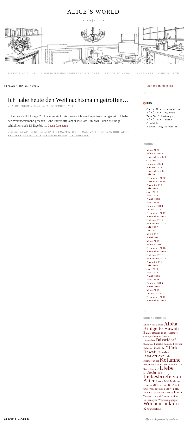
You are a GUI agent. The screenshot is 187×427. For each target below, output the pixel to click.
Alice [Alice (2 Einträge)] (146, 325)
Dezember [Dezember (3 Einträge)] (149, 340)
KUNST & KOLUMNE (22, 73)
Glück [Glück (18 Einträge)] (171, 347)
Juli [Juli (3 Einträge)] (167, 356)
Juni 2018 (152, 191)
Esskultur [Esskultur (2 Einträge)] (148, 344)
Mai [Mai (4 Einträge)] (166, 381)
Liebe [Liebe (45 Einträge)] (167, 368)
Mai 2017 (152, 233)
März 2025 (153, 149)
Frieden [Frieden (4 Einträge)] (148, 348)
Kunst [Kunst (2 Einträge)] (146, 369)
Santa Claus (32, 135)
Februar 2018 (154, 205)
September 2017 (156, 223)
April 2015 (153, 286)
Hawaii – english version (162, 126)
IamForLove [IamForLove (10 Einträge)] (154, 356)
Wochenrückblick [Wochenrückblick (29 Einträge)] (161, 406)
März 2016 (153, 279)
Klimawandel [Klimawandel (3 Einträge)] (151, 360)
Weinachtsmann (55, 135)
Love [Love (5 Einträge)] (159, 381)
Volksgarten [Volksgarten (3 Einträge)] (150, 400)
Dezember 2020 (156, 177)
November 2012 (156, 300)
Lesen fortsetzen (60, 125)
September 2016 (156, 258)
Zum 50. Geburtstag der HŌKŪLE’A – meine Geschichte (161, 120)
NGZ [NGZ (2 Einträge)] (145, 393)
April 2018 (153, 198)
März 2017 (153, 240)
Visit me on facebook (159, 85)
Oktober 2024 (154, 160)
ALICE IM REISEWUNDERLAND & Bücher (70, 73)
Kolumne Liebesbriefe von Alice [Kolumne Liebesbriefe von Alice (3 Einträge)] (162, 364)
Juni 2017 (152, 230)
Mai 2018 (152, 195)
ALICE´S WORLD (93, 11)
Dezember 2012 (156, 296)
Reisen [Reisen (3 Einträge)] (161, 392)
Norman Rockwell (114, 132)
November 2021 (156, 170)
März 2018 (153, 202)
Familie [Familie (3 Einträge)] (158, 344)
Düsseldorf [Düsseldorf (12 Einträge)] (166, 340)
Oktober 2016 (154, 254)
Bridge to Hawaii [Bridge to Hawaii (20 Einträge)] (161, 328)
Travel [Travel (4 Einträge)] (147, 396)
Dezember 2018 (156, 181)
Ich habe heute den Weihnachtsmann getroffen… (68, 99)
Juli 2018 (152, 188)
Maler (94, 132)
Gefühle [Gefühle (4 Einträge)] (159, 348)
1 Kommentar (79, 135)
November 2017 (156, 216)
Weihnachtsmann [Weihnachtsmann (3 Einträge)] (168, 400)
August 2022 (154, 167)
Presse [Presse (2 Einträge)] (152, 393)
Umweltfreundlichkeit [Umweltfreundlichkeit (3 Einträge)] (166, 396)
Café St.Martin (59, 132)
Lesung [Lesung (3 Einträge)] (154, 369)
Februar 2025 (154, 153)
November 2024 (156, 156)
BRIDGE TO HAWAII (118, 73)
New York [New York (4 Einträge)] (172, 388)
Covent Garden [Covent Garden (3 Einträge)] (161, 336)
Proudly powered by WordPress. (164, 419)
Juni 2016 (152, 268)
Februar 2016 (154, 282)
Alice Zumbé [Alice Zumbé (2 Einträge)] (156, 325)
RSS (149, 103)
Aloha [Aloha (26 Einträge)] (171, 324)
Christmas (80, 132)
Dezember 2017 (156, 212)
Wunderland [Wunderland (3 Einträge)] (154, 409)
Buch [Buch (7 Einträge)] (147, 332)
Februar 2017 (154, 244)
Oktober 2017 (154, 219)
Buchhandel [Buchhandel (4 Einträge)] (160, 332)
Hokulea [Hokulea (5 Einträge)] (163, 352)
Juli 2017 (152, 226)
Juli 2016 (152, 265)
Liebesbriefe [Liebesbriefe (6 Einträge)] (152, 372)
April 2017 (153, 237)
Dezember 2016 (156, 247)
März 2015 (153, 289)
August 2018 (154, 184)
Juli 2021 (152, 174)
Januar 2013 (153, 293)
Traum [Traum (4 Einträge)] (178, 392)
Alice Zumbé (21, 106)
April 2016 (153, 275)
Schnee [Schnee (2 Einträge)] (169, 393)
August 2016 (154, 261)
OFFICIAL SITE (168, 73)
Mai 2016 (152, 272)
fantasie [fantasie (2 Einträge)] (168, 344)
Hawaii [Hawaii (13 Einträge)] (150, 352)
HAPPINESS (145, 73)
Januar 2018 (153, 209)
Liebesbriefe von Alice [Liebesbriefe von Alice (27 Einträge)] (162, 378)
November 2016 (156, 251)
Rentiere (14, 135)
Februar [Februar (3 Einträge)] (177, 344)
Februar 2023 (154, 163)
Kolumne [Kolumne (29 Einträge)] (170, 360)
